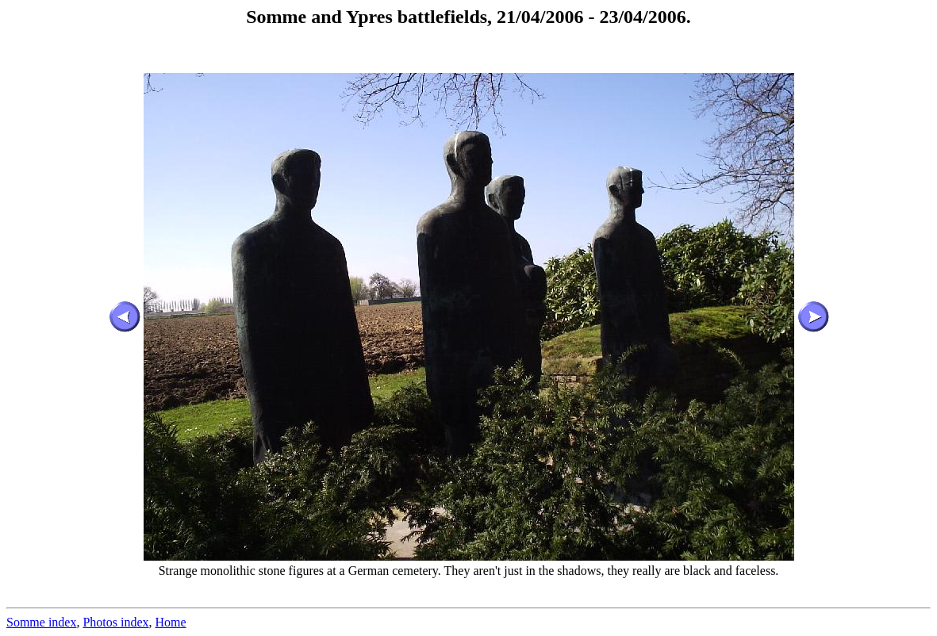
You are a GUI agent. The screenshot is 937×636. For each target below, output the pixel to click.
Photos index (115, 622)
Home (171, 622)
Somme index (41, 622)
